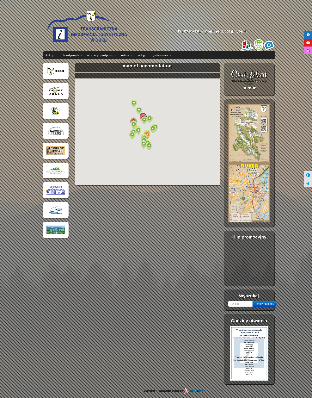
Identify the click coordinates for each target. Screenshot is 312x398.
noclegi (143, 55)
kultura (127, 55)
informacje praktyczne (102, 55)
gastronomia (162, 55)
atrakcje (51, 55)
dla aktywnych (72, 55)
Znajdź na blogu (264, 303)
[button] (144, 145)
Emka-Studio (196, 390)
